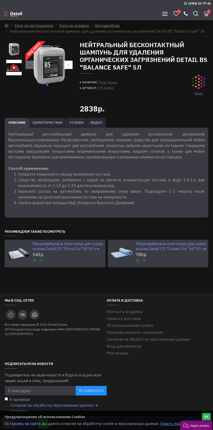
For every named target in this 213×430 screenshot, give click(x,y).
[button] (29, 65)
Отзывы (76, 123)
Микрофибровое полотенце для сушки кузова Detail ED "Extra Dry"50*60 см (68, 246)
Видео (96, 123)
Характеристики (47, 123)
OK (206, 417)
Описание (16, 123)
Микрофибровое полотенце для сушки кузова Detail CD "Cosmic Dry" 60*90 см (171, 246)
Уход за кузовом (74, 25)
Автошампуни (107, 25)
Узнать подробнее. (177, 423)
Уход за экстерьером (33, 25)
